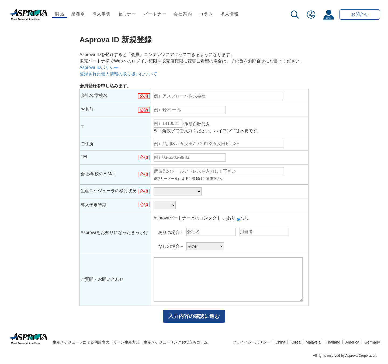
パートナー (155, 14)
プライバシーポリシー (251, 342)
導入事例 (101, 14)
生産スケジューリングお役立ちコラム (176, 342)
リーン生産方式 (126, 342)
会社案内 (183, 14)
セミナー (127, 14)
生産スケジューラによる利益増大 (81, 342)
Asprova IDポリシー (98, 67)
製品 (59, 14)
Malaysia (313, 342)
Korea (295, 342)
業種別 (78, 14)
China (280, 342)
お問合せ (359, 14)
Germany (372, 342)
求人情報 (229, 14)
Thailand (333, 342)
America (352, 342)
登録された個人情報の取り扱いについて (118, 74)
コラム (206, 14)
